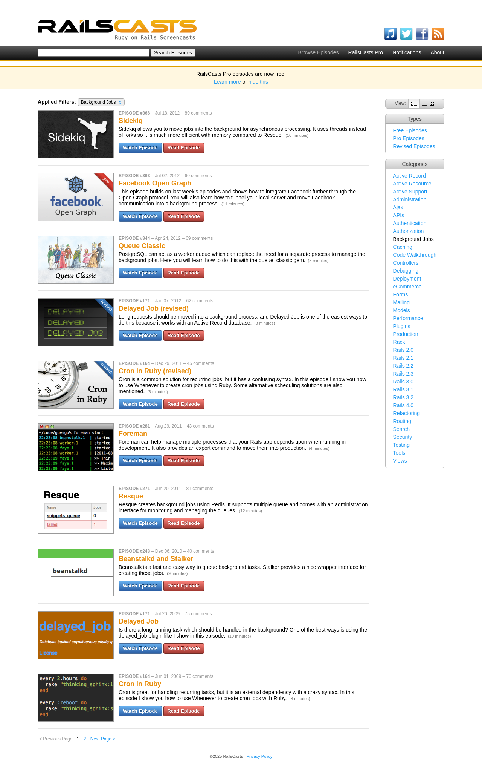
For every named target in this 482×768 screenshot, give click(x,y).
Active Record (409, 176)
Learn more (227, 82)
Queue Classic (142, 246)
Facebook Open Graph (155, 183)
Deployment (407, 279)
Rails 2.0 (403, 350)
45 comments (200, 363)
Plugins (401, 326)
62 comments (199, 301)
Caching (402, 247)
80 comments (198, 113)
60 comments (198, 175)
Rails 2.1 (403, 358)
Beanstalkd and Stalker (156, 559)
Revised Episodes (414, 146)
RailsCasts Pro (365, 52)
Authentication (410, 223)
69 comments (199, 238)
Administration (410, 199)
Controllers (406, 263)
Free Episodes (410, 130)
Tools (399, 453)
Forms (400, 294)
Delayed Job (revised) (154, 308)
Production (405, 334)
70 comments (199, 676)
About (437, 52)
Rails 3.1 (403, 389)
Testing (401, 445)
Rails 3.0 (403, 382)
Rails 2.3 (403, 374)
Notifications (406, 52)
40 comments (200, 551)
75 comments (198, 613)
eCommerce (407, 287)
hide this (258, 82)
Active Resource (412, 184)
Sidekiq (131, 120)
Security (402, 437)
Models (401, 310)
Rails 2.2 (403, 366)
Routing (402, 421)
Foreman (133, 433)
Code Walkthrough (414, 255)
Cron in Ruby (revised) (155, 371)
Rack (399, 342)
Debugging (406, 271)
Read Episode (184, 147)
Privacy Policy (259, 756)
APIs (398, 215)
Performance (408, 318)
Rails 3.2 (403, 397)
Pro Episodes (408, 138)
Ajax (398, 207)
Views (400, 461)
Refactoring (406, 413)
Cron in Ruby (140, 684)
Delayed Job (139, 621)
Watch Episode (140, 147)
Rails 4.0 (403, 405)
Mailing (401, 302)
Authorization (408, 231)
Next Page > (102, 739)
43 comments (200, 426)
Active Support (410, 192)
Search (401, 429)
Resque (131, 496)
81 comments (199, 488)
